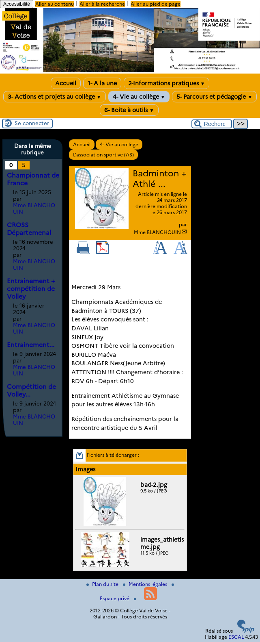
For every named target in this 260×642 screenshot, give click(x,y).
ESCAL (236, 637)
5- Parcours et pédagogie (214, 96)
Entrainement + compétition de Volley (31, 288)
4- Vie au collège (139, 96)
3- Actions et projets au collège (54, 96)
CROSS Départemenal (29, 228)
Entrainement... (30, 345)
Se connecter (32, 123)
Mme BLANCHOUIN (157, 232)
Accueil (65, 83)
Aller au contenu (54, 4)
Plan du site (103, 584)
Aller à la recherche (102, 4)
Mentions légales (145, 584)
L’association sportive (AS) (103, 155)
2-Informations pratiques (166, 83)
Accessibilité (16, 4)
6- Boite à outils (129, 110)
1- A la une (102, 83)
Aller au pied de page (155, 4)
